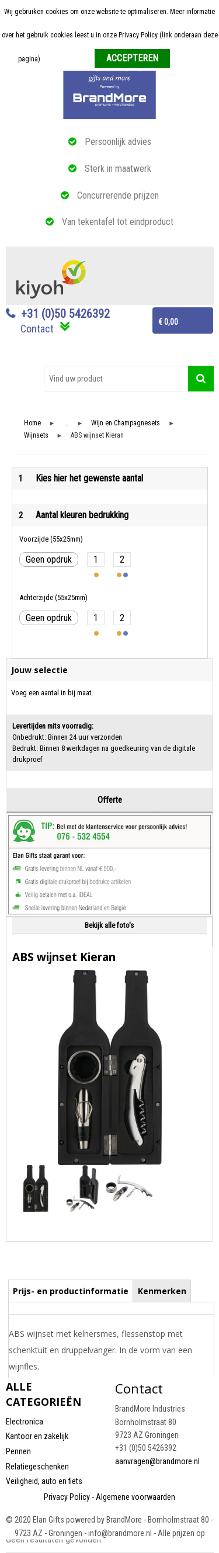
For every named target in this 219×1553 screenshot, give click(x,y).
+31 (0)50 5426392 (65, 314)
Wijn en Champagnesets (125, 423)
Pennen (18, 1451)
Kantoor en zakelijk (37, 1436)
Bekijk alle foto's (109, 925)
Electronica (24, 1421)
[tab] (71, 1291)
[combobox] (116, 378)
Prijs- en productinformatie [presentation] (70, 1291)
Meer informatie (66, 59)
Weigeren (187, 59)
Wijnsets (36, 435)
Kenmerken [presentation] (162, 1291)
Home (32, 423)
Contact (37, 329)
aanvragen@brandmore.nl (157, 1461)
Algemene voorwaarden (135, 1497)
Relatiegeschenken (37, 1466)
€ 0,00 (168, 322)
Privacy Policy (67, 1497)
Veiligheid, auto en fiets (44, 1481)
